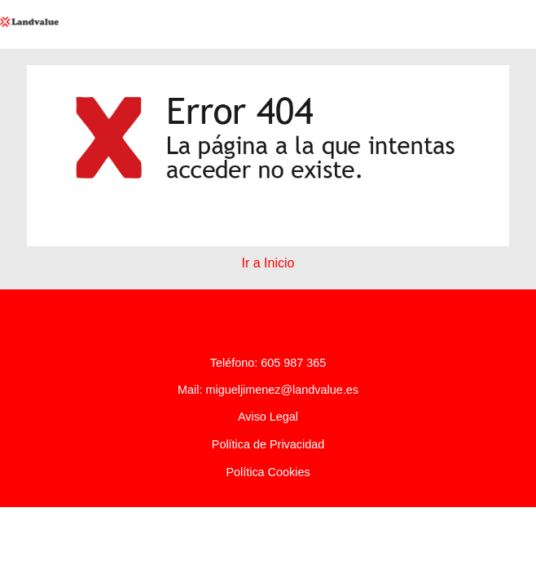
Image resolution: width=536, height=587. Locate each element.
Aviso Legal (268, 416)
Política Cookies (268, 472)
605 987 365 (293, 362)
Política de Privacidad (268, 444)
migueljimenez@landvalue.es (281, 389)
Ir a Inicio (268, 263)
